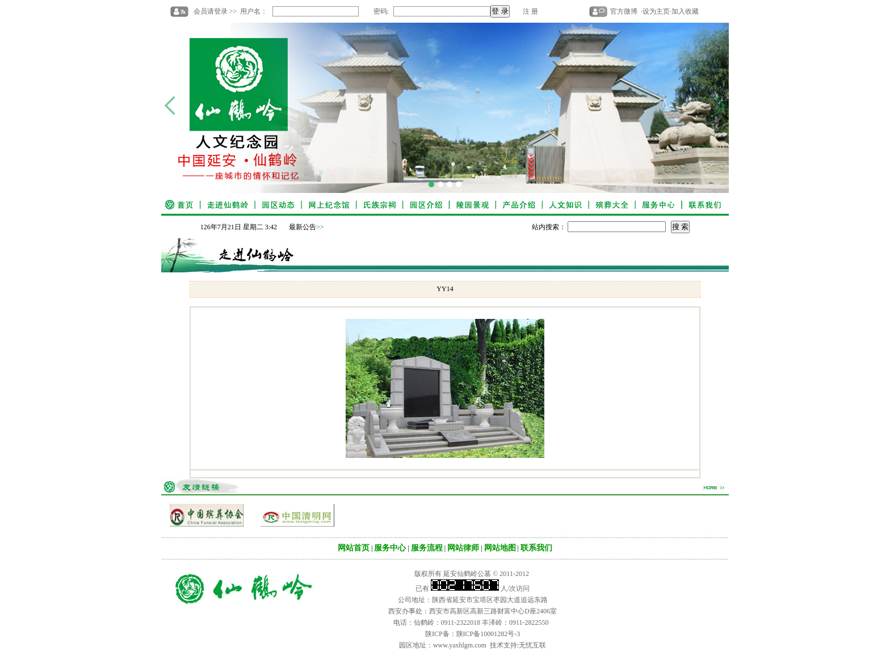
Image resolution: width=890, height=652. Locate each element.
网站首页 (354, 548)
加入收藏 (685, 11)
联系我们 (536, 548)
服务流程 (427, 548)
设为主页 (656, 11)
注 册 (530, 11)
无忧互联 (532, 645)
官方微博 (623, 11)
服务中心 (390, 548)
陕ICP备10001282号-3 (488, 634)
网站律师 (463, 548)
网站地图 (500, 548)
